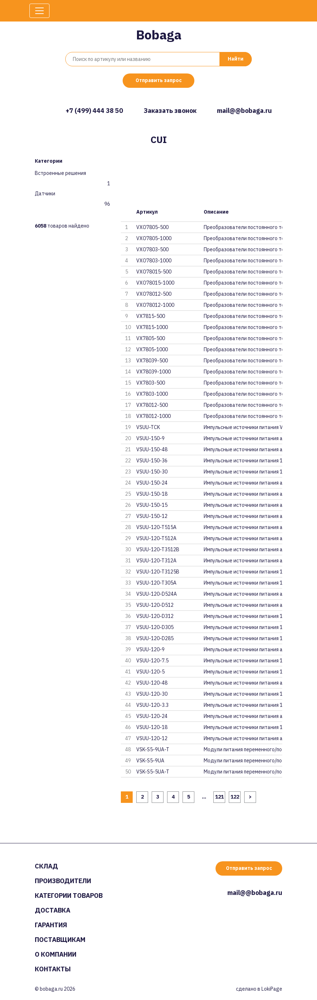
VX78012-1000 (153, 416)
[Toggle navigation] (39, 11)
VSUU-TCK (148, 427)
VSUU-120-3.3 (152, 705)
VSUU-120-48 (151, 683)
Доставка (52, 910)
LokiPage (271, 989)
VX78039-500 (152, 360)
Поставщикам (60, 939)
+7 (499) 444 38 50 (94, 110)
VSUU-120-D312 (155, 616)
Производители (63, 881)
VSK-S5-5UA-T (152, 771)
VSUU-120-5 (150, 671)
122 (235, 797)
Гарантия (51, 925)
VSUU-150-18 (151, 494)
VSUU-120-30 (151, 694)
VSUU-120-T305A (156, 583)
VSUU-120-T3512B (157, 549)
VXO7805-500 (152, 227)
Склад (46, 866)
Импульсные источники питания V (243, 427)
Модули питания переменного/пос (243, 749)
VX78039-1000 (153, 371)
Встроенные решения (60, 173)
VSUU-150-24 (151, 483)
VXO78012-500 (153, 294)
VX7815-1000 (152, 327)
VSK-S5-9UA (150, 760)
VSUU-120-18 (151, 727)
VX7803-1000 (152, 394)
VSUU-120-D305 (155, 627)
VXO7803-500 (152, 249)
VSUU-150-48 (151, 449)
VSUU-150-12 (151, 516)
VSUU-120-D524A (156, 594)
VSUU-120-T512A (156, 538)
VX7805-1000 (152, 349)
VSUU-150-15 (151, 505)
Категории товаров (69, 895)
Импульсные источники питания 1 (243, 460)
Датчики (45, 194)
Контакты (53, 969)
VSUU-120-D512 (155, 605)
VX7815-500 (150, 316)
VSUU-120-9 (150, 649)
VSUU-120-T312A (156, 560)
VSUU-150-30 (151, 471)
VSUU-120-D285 (155, 638)
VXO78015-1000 (155, 283)
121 (219, 797)
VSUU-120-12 (151, 738)
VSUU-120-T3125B (157, 571)
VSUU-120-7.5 (152, 660)
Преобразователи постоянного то (243, 227)
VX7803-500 (150, 383)
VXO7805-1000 (153, 238)
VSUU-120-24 (151, 716)
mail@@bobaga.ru (244, 110)
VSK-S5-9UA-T (152, 749)
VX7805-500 (150, 338)
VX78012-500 (152, 405)
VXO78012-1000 (155, 305)
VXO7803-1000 (153, 260)
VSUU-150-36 (151, 460)
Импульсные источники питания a (243, 438)
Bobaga (158, 34)
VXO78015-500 (153, 271)
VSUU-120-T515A (156, 527)
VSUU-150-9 (150, 438)
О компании (55, 954)
